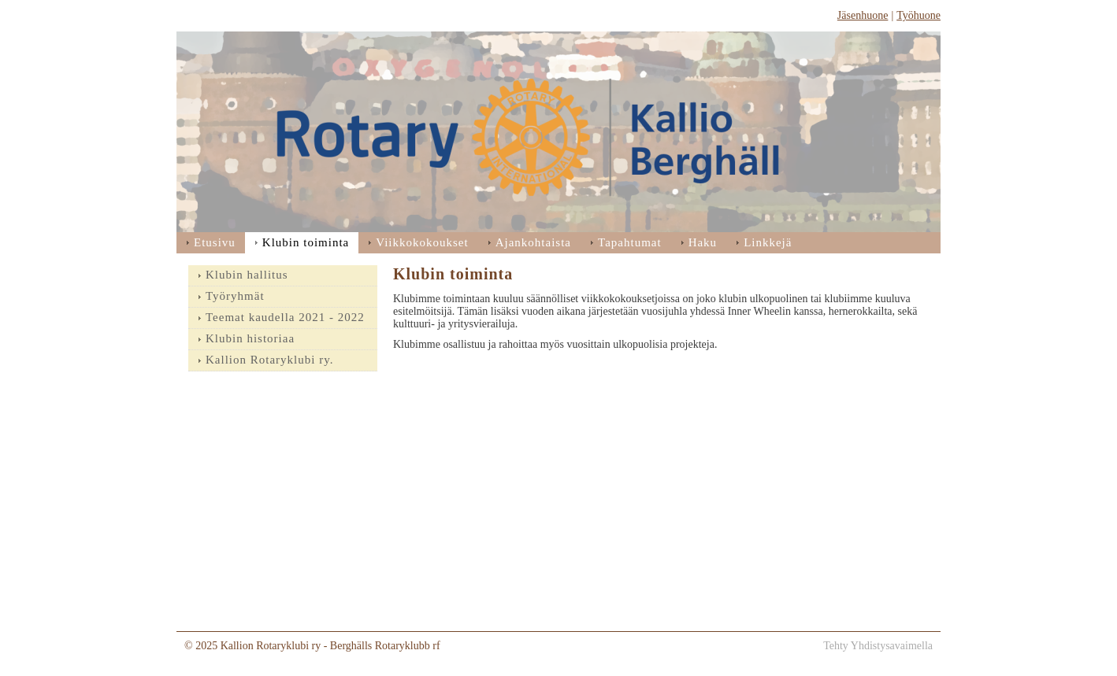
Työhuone (918, 15)
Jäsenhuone (863, 15)
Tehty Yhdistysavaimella (878, 646)
